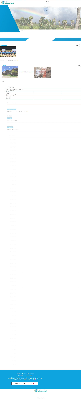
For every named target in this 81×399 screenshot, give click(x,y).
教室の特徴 (47, 2)
